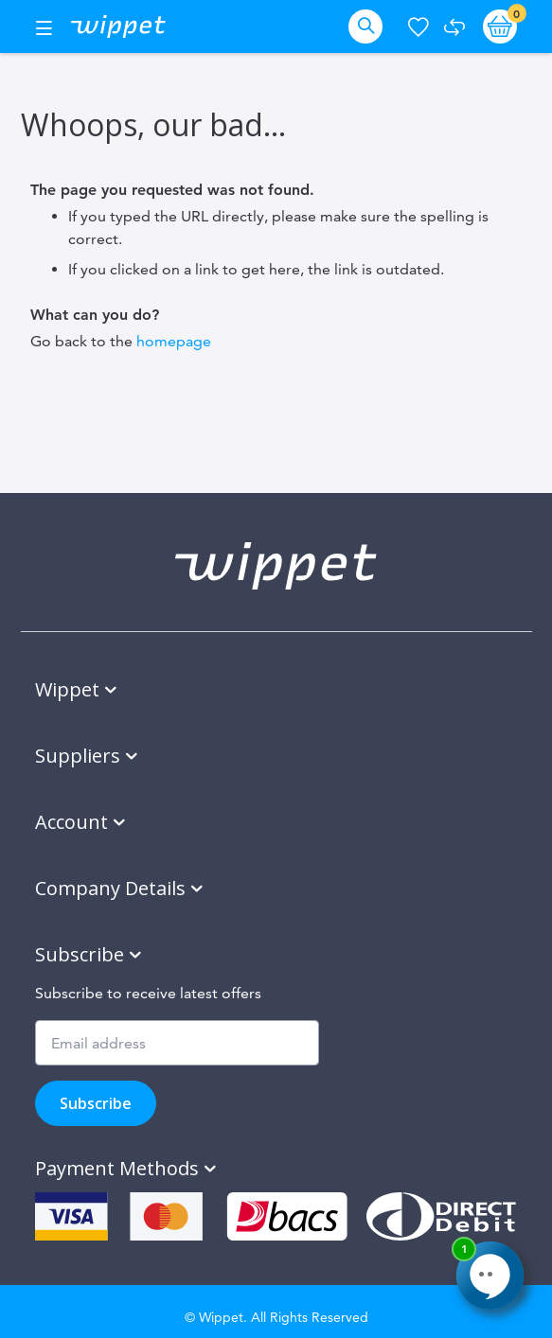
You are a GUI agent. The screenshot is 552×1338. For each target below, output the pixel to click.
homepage (173, 341)
